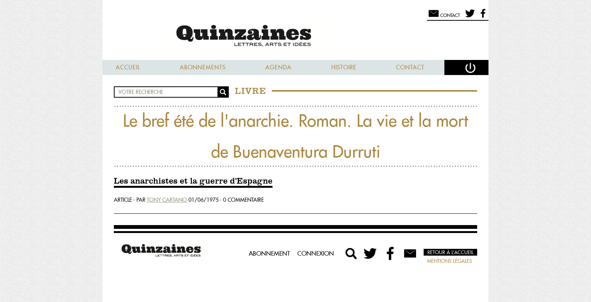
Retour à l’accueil (450, 252)
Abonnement (269, 253)
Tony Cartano (167, 199)
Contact (410, 67)
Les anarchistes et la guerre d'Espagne (193, 181)
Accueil (128, 67)
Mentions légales (449, 261)
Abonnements (203, 67)
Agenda (278, 67)
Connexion (315, 253)
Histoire (344, 67)
